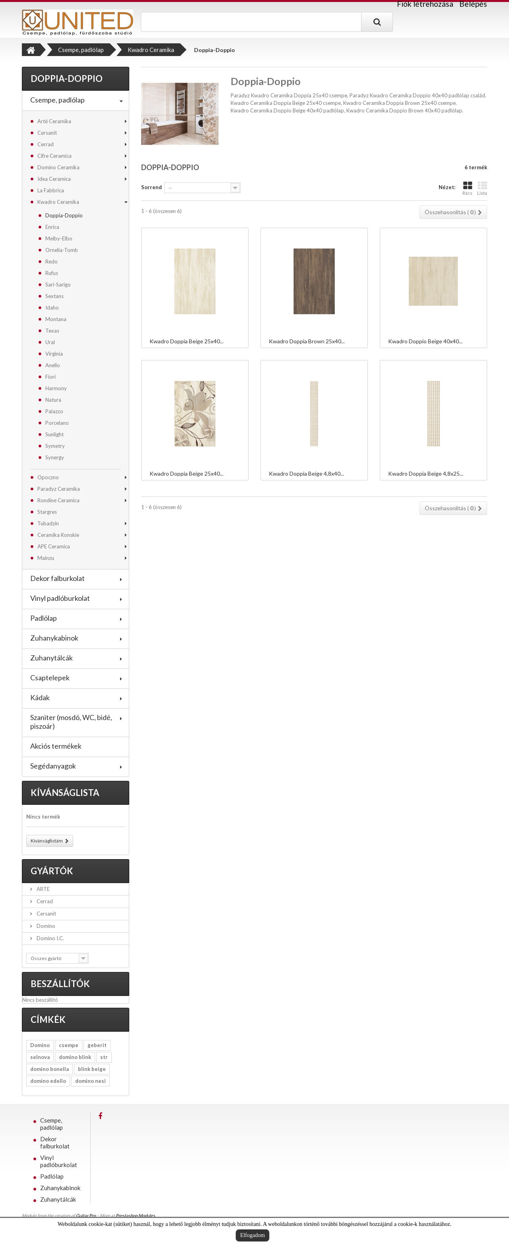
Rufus (51, 273)
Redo (51, 261)
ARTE (42, 889)
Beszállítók (60, 983)
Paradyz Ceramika (58, 489)
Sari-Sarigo (58, 284)
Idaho (52, 307)
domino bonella (49, 1069)
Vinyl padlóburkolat (60, 598)
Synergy (54, 457)
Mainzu (45, 558)
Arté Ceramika (54, 121)
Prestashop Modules (135, 1215)
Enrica (52, 227)
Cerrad (45, 144)
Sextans (54, 296)
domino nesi (90, 1081)
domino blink (75, 1057)
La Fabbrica (50, 190)
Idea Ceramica (54, 179)
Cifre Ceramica (54, 156)
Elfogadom (252, 1235)
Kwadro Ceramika (58, 202)
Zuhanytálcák (51, 657)
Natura (53, 400)
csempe (68, 1045)
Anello (52, 365)
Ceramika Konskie (58, 535)
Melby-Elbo (58, 238)
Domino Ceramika (58, 167)
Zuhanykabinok (54, 637)
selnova (40, 1057)
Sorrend (151, 187)
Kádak (40, 697)
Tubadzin (48, 523)
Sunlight (54, 434)
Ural (50, 342)
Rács (467, 188)
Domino (45, 926)
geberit (97, 1045)
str (104, 1057)
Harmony (56, 388)
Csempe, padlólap (57, 99)
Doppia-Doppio (64, 215)
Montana (55, 319)
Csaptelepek (50, 677)
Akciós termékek (56, 746)
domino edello (48, 1081)
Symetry (55, 446)
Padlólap (43, 618)
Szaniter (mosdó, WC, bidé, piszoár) (71, 721)
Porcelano (57, 423)
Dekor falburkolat (57, 578)
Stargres (47, 512)
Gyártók (52, 870)
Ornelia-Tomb (61, 250)
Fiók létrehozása (425, 4)
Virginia (54, 353)
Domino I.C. (49, 938)
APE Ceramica (53, 546)
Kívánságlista (65, 792)
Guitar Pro (86, 1215)
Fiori (50, 377)
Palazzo (54, 411)
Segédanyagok (53, 765)
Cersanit (47, 133)
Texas (52, 330)
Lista (482, 188)
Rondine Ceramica (58, 500)
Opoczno (48, 477)
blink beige (92, 1069)
